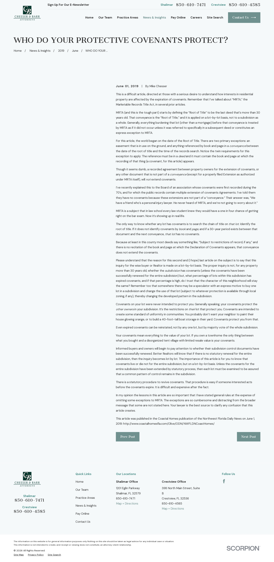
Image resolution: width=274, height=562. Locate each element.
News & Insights (85, 505)
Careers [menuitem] (196, 17)
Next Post (248, 437)
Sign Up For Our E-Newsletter (68, 5)
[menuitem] (19, 555)
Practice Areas (85, 498)
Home (79, 482)
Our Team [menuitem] (105, 17)
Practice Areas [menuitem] (127, 17)
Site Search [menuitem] (215, 17)
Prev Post (127, 437)
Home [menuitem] (89, 17)
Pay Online (82, 514)
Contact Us (244, 17)
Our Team (81, 490)
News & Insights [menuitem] (154, 17)
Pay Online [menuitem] (178, 17)
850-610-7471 (191, 5)
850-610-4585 (244, 5)
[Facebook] (224, 481)
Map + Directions (127, 503)
